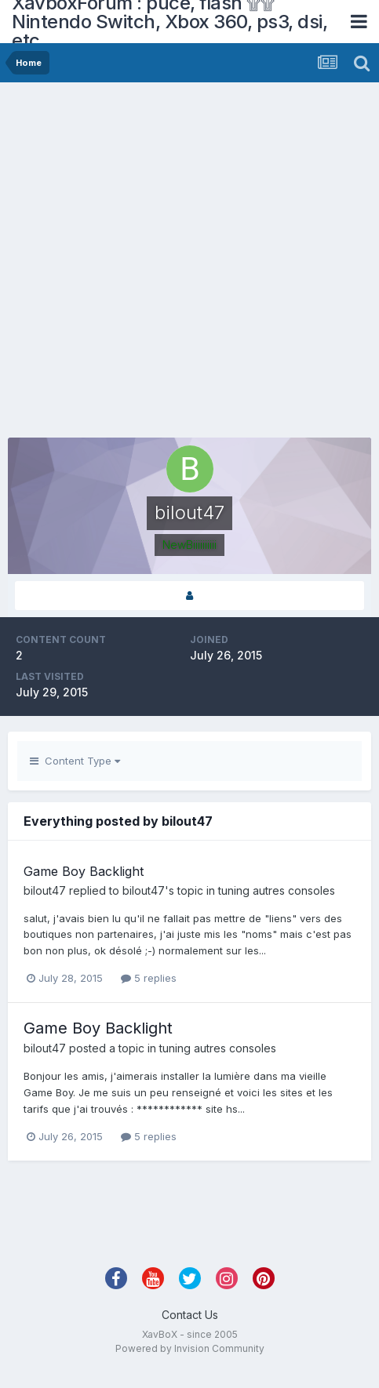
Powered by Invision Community (189, 1348)
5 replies (149, 978)
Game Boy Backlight (84, 871)
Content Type (75, 760)
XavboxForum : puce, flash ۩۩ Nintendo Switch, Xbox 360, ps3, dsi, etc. (169, 21)
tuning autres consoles (276, 890)
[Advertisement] (174, 264)
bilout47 (45, 890)
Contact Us (190, 1314)
